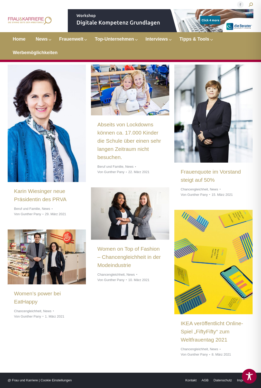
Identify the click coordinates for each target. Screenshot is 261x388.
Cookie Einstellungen (56, 380)
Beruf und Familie (27, 209)
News (46, 209)
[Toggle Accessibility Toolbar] (249, 376)
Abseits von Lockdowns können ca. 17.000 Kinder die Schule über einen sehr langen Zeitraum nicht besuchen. (129, 141)
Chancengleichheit (194, 189)
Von (27, 214)
